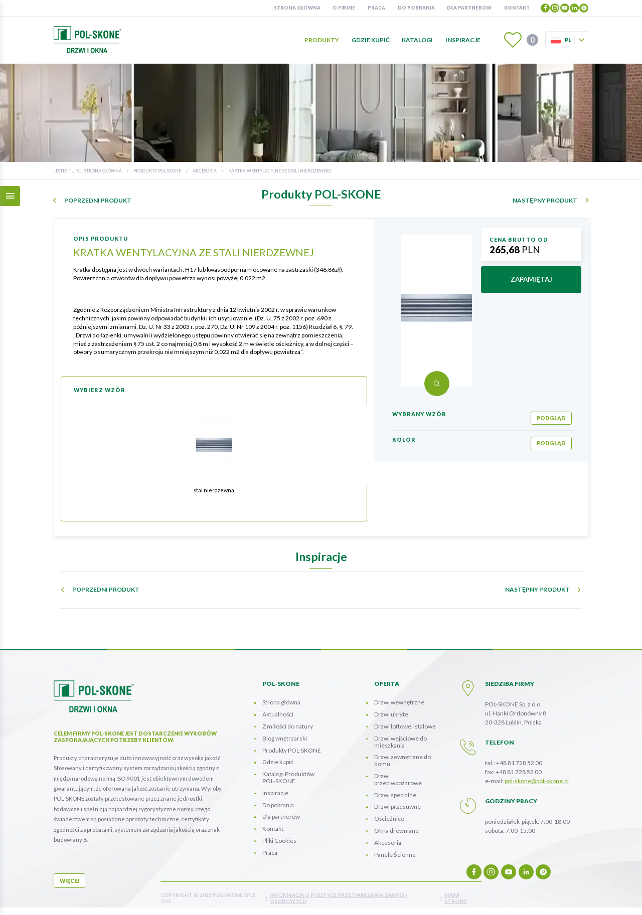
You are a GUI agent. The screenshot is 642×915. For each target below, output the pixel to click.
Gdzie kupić (371, 40)
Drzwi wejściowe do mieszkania (400, 742)
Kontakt (517, 8)
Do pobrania (416, 8)
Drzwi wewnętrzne (399, 702)
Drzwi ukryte (391, 714)
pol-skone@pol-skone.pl (537, 781)
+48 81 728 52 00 (519, 763)
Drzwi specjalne (395, 795)
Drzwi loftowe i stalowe (405, 726)
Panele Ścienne (395, 854)
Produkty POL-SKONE (157, 170)
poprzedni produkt (97, 200)
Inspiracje (462, 40)
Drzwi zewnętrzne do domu (402, 760)
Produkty (321, 40)
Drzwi (398, 779)
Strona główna (297, 8)
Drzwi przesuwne (397, 806)
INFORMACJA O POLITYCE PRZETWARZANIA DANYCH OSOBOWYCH (338, 898)
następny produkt (545, 200)
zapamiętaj (531, 279)
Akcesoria (205, 170)
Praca (376, 8)
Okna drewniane (396, 830)
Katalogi (417, 40)
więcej (69, 880)
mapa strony (455, 898)
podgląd (551, 418)
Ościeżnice (389, 818)
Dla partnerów (469, 8)
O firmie (344, 8)
